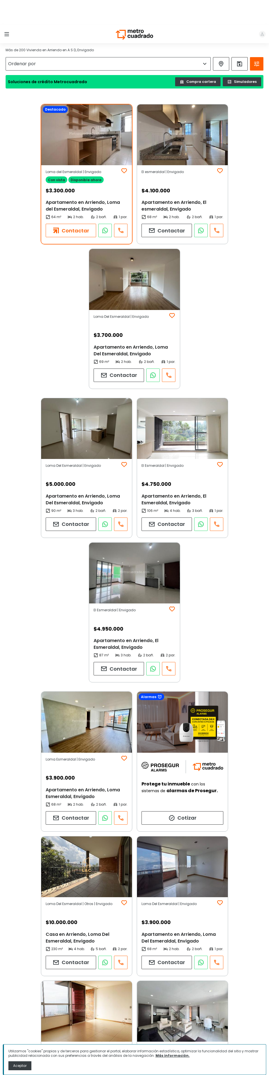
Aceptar (20, 1065)
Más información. (173, 1055)
